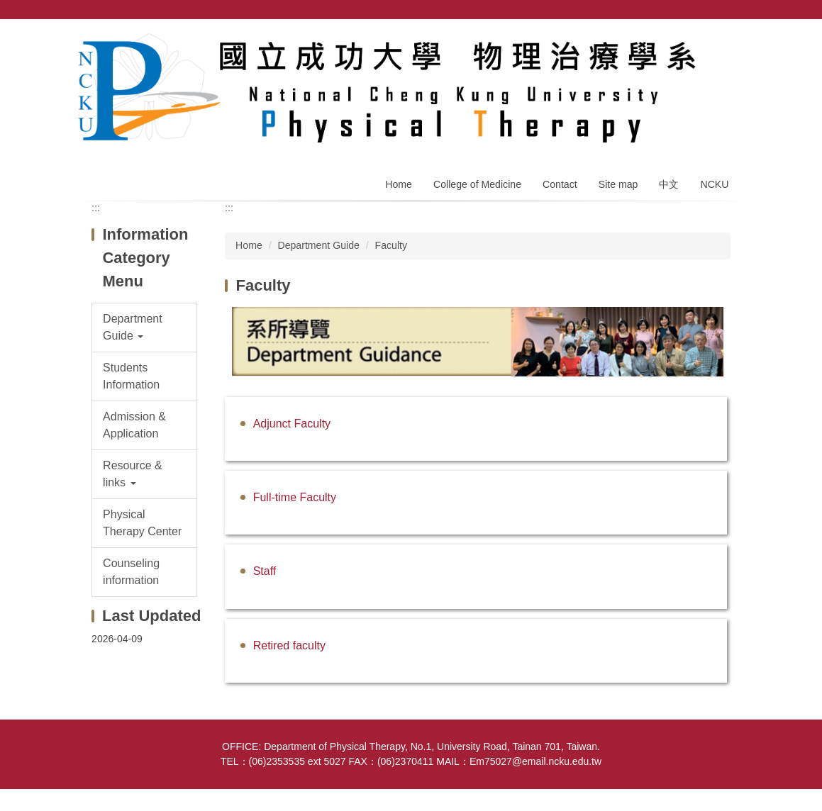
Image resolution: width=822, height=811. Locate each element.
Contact (560, 184)
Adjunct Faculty (292, 424)
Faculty (391, 245)
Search (734, 9)
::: (95, 207)
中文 (669, 184)
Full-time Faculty (294, 497)
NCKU (714, 184)
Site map (618, 184)
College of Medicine (477, 184)
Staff (265, 571)
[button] (144, 327)
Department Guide (318, 245)
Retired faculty (289, 645)
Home (398, 184)
